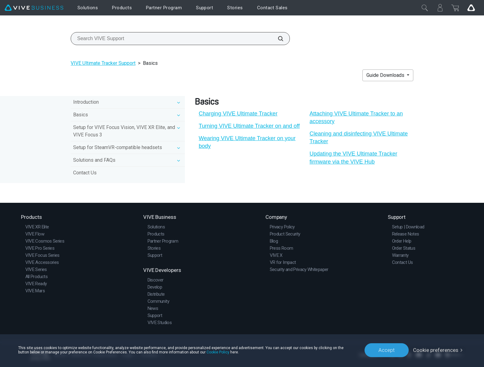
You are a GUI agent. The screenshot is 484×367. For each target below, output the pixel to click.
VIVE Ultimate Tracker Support (103, 63)
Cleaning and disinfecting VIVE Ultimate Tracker (359, 137)
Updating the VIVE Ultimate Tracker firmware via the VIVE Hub (353, 158)
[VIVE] (34, 8)
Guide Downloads (386, 75)
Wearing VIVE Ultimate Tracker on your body (247, 142)
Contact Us (85, 173)
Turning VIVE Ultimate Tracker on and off (249, 126)
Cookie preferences (435, 350)
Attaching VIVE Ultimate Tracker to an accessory (356, 117)
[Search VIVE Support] (277, 38)
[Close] (424, 7)
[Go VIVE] (471, 7)
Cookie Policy (218, 352)
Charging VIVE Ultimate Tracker (238, 114)
